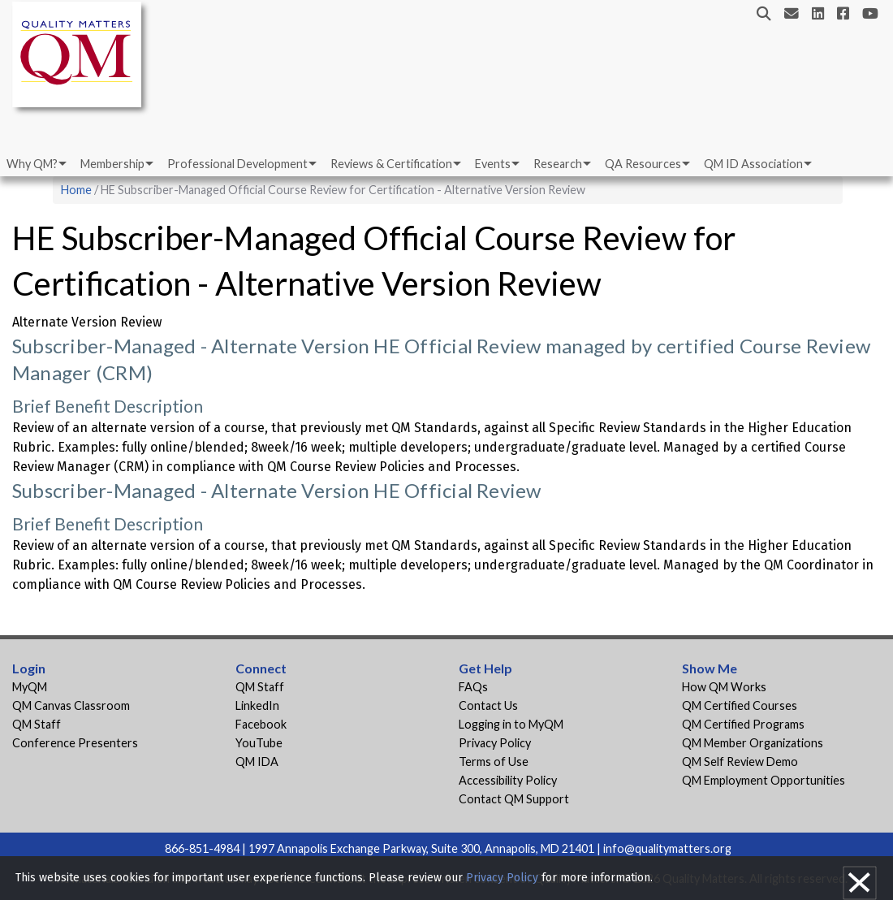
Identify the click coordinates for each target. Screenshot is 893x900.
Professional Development (237, 164)
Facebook (261, 724)
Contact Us (488, 705)
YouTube (259, 743)
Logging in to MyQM (511, 724)
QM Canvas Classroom (71, 705)
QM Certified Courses (739, 705)
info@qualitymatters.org (667, 848)
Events (493, 164)
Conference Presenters (75, 743)
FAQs (473, 687)
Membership (112, 164)
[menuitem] (35, 164)
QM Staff (36, 724)
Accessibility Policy (508, 780)
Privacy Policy (495, 743)
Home (76, 190)
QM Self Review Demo (740, 761)
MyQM (29, 687)
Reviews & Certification (391, 164)
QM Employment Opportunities (763, 780)
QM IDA (256, 761)
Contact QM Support (514, 799)
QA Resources (643, 164)
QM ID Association (753, 164)
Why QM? (32, 164)
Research (557, 164)
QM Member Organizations (752, 743)
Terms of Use (493, 761)
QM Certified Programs (743, 724)
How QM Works (724, 687)
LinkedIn (257, 705)
